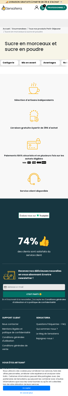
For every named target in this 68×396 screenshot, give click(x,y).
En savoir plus (26, 393)
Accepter (27, 388)
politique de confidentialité (42, 302)
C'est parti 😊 (34, 294)
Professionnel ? (56, 7)
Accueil (6, 28)
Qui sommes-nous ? (47, 328)
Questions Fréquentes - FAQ (51, 324)
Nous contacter (10, 324)
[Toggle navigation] (4, 23)
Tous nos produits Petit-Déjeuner (44, 28)
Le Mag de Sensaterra (47, 333)
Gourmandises (19, 28)
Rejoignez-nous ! (45, 338)
